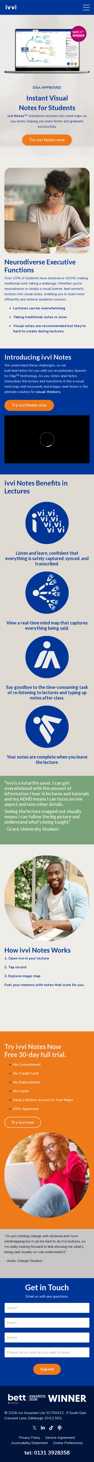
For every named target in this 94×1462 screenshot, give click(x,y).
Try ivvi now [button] (22, 1122)
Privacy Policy (29, 1437)
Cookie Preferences (68, 1443)
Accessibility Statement (29, 1443)
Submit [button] (47, 1369)
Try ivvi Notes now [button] (47, 140)
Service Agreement (60, 1437)
